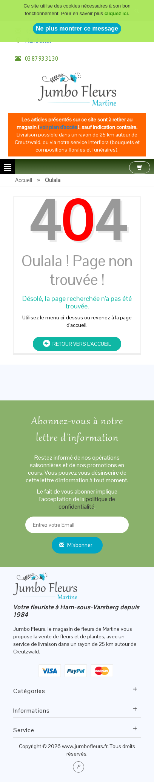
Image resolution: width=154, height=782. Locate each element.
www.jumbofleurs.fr (85, 746)
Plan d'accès (38, 40)
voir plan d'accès (58, 127)
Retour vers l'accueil (77, 343)
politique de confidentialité (87, 503)
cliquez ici (116, 8)
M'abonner (79, 545)
